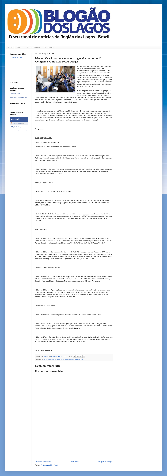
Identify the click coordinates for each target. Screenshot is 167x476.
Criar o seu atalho (23, 131)
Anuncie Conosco (33, 47)
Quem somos (49, 47)
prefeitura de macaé (62, 359)
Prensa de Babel (16, 58)
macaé (54, 359)
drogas (50, 359)
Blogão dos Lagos (15, 93)
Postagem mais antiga (105, 462)
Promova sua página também (18, 97)
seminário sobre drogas (76, 359)
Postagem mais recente (43, 462)
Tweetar (12, 107)
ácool (45, 359)
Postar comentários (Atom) (49, 465)
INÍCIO (10, 47)
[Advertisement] (74, 443)
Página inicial (74, 462)
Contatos (20, 47)
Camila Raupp (17, 123)
